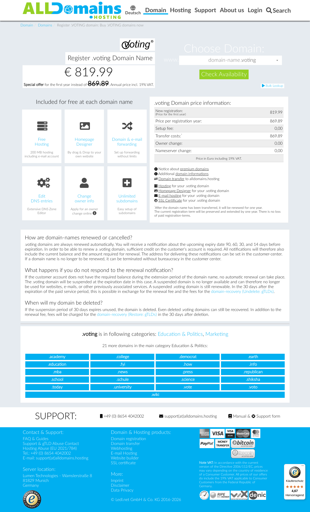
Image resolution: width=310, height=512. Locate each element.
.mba (57, 372)
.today (57, 387)
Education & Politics (180, 334)
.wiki (155, 395)
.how (187, 364)
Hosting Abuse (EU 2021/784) (50, 448)
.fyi (122, 364)
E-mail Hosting (124, 453)
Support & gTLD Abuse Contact (51, 444)
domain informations (192, 174)
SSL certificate (123, 463)
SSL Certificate (170, 200)
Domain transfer (171, 179)
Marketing (216, 334)
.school (57, 380)
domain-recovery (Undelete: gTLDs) (242, 292)
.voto (253, 387)
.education (57, 364)
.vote (187, 387)
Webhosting (121, 448)
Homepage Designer (174, 191)
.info (253, 364)
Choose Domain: (224, 48)
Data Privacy (122, 490)
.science (188, 380)
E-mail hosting (169, 196)
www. (171, 60)
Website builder (125, 458)
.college (122, 357)
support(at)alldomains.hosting (188, 416)
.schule (122, 380)
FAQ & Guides (36, 439)
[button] (277, 60)
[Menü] (302, 467)
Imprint (117, 481)
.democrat (187, 357)
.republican (253, 372)
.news (122, 372)
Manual (237, 416)
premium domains (194, 169)
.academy (57, 357)
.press (187, 372)
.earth (253, 357)
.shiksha (253, 380)
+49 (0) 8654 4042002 (122, 416)
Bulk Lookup (272, 86)
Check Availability (224, 74)
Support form (266, 416)
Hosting (164, 186)
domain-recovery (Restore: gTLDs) (127, 315)
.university (122, 387)
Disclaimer (120, 485)
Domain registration (128, 439)
